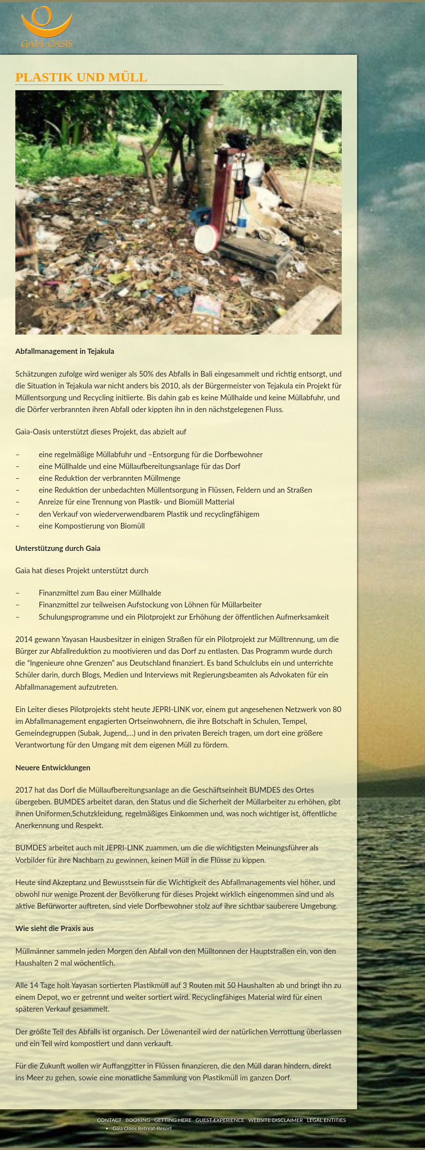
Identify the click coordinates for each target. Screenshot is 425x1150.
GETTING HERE (172, 1120)
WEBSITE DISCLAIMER (275, 1120)
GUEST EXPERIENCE (219, 1120)
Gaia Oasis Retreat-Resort (142, 1128)
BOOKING (138, 1120)
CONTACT (109, 1120)
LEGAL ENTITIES (326, 1120)
